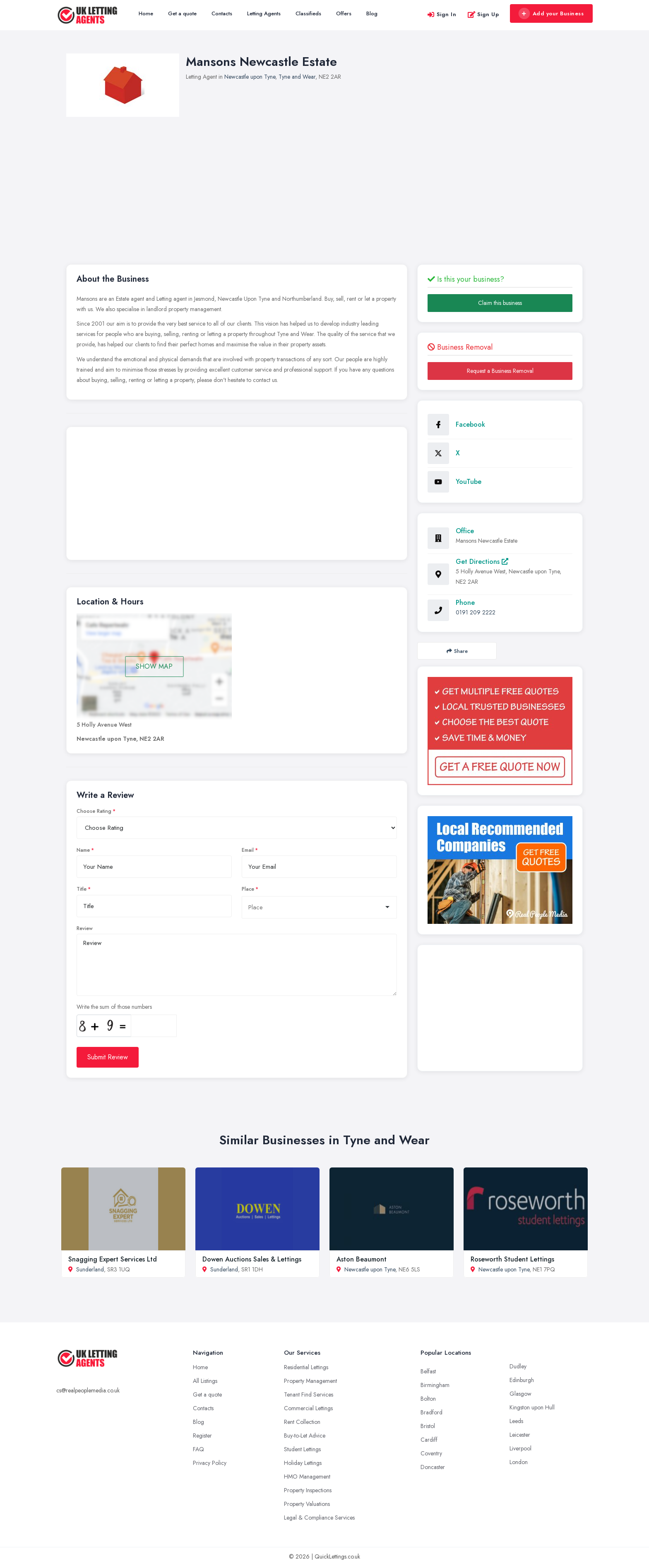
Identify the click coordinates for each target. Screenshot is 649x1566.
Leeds (516, 1421)
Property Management (310, 1381)
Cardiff (429, 1440)
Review (85, 928)
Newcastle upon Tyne (249, 76)
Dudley (518, 1366)
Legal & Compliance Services (319, 1517)
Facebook (470, 424)
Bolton (428, 1398)
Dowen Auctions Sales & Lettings (251, 1259)
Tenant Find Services (308, 1394)
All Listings (205, 1381)
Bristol (428, 1426)
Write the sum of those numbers (114, 1007)
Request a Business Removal (500, 371)
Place (248, 889)
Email (248, 850)
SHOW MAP (154, 666)
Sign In (441, 14)
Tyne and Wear (297, 76)
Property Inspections (308, 1490)
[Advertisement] (324, 179)
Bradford (431, 1412)
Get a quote (182, 13)
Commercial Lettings (308, 1408)
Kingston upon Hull (532, 1407)
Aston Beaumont (362, 1259)
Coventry (431, 1453)
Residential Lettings (306, 1367)
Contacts (222, 13)
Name (83, 850)
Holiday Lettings (303, 1463)
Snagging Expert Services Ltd (112, 1259)
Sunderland (90, 1269)
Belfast (428, 1371)
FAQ (198, 1449)
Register (202, 1435)
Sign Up (483, 14)
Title (82, 889)
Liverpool (520, 1448)
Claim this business (500, 303)
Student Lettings (302, 1449)
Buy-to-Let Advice (304, 1435)
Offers (343, 13)
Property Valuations (307, 1504)
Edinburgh (522, 1380)
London (519, 1462)
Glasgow (520, 1394)
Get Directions (482, 561)
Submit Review (107, 1057)
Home (146, 13)
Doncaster (433, 1467)
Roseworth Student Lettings (512, 1259)
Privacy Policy (209, 1463)
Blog (371, 13)
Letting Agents (264, 13)
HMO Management (307, 1476)
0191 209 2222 (475, 612)
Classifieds (308, 13)
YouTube (468, 481)
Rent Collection (302, 1422)
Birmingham (435, 1385)
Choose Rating (94, 811)
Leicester (520, 1435)
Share (457, 651)
